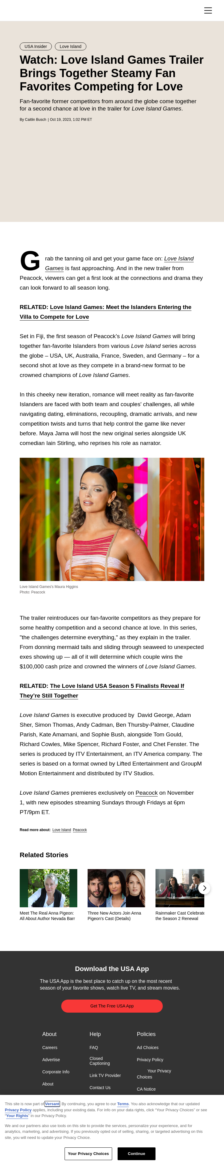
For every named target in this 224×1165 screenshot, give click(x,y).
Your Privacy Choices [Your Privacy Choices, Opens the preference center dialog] (88, 1153)
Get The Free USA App (112, 1006)
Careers (50, 1047)
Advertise (51, 1059)
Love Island (61, 830)
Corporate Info (56, 1072)
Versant (52, 1104)
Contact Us (100, 1087)
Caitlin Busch (35, 119)
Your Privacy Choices (154, 1074)
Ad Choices (148, 1047)
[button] (204, 888)
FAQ (94, 1047)
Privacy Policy (150, 1059)
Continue (136, 1153)
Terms (123, 1104)
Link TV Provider (105, 1075)
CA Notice (146, 1089)
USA (28, 11)
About (48, 1084)
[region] (112, 1130)
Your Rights (17, 1115)
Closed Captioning (100, 1061)
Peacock (146, 793)
